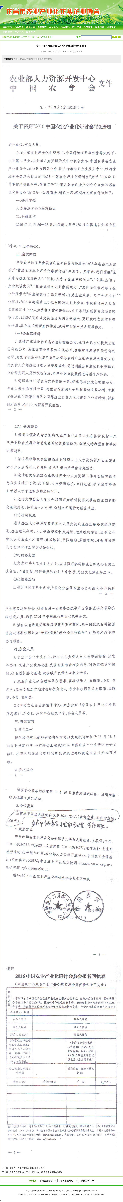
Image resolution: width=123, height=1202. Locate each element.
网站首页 (7, 27)
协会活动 (65, 27)
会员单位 (53, 27)
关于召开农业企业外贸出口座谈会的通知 (27, 1168)
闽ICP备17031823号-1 (50, 1194)
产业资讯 (76, 27)
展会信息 (99, 27)
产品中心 (18, 32)
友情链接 (7, 32)
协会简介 (18, 27)
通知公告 (30, 27)
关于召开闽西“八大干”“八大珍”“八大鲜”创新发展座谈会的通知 (36, 1172)
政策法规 (88, 27)
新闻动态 (41, 27)
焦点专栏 (30, 32)
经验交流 (111, 27)
